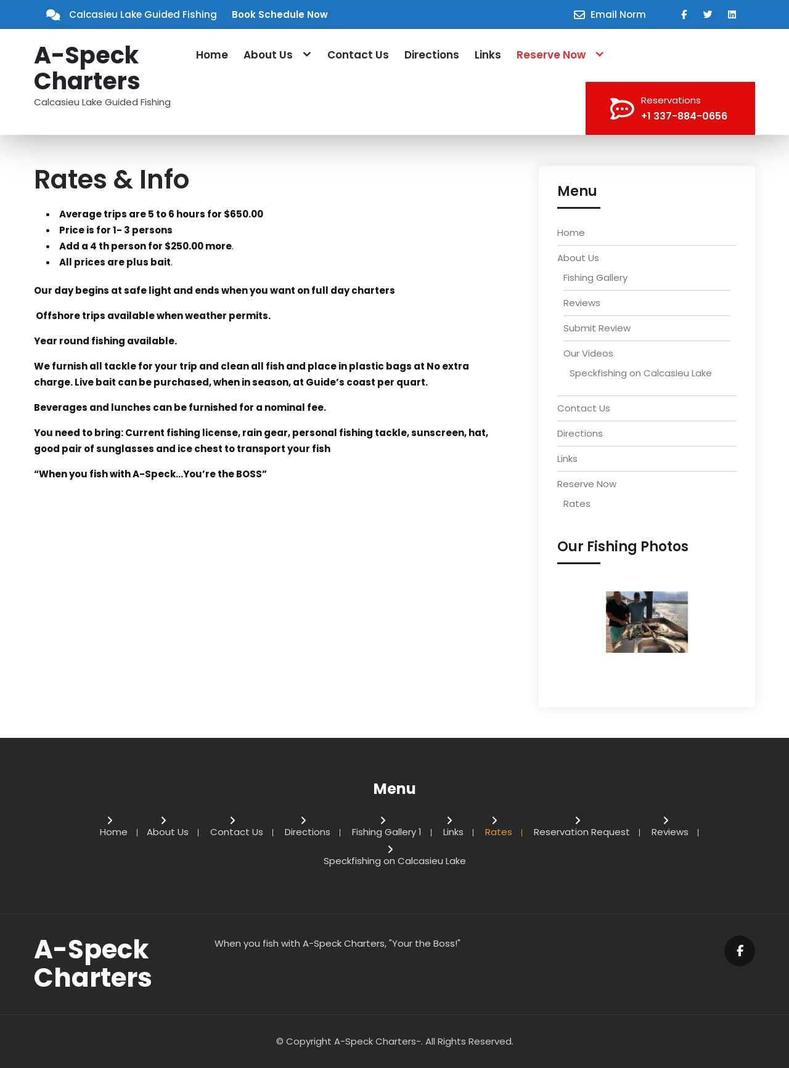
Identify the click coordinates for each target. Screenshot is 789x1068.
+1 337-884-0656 (684, 116)
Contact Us (358, 54)
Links (488, 54)
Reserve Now (551, 54)
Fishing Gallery (595, 277)
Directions (431, 54)
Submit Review (597, 328)
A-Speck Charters (87, 68)
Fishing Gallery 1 (387, 832)
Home (212, 54)
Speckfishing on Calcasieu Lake (641, 372)
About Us (268, 54)
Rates (577, 503)
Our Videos (588, 353)
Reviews (581, 302)
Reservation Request (582, 832)
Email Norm (618, 14)
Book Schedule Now (280, 14)
